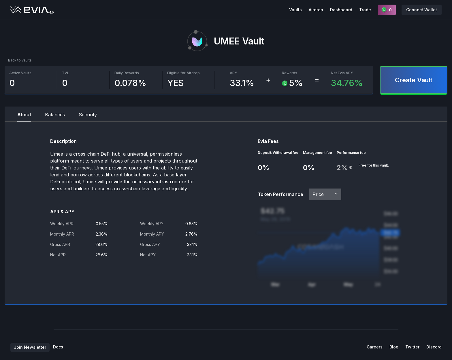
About (24, 114)
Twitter (412, 346)
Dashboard (341, 9)
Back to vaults (20, 60)
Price (325, 194)
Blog (393, 346)
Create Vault (413, 80)
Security (88, 114)
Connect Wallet (421, 9)
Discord (434, 346)
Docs (58, 346)
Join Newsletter (30, 347)
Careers (375, 346)
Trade (365, 9)
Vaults (295, 9)
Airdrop (316, 9)
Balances (55, 114)
